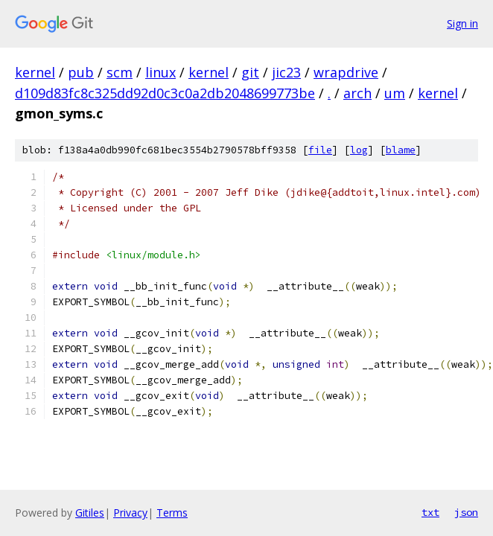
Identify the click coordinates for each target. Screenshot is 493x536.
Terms (172, 512)
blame (401, 150)
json (466, 512)
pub (81, 72)
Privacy (130, 512)
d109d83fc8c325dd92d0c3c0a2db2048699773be (165, 93)
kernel (35, 72)
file (320, 150)
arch (357, 93)
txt (430, 512)
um (394, 93)
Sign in (462, 23)
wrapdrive (346, 72)
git (250, 72)
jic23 (286, 72)
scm (119, 72)
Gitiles (89, 512)
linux (160, 72)
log (359, 150)
